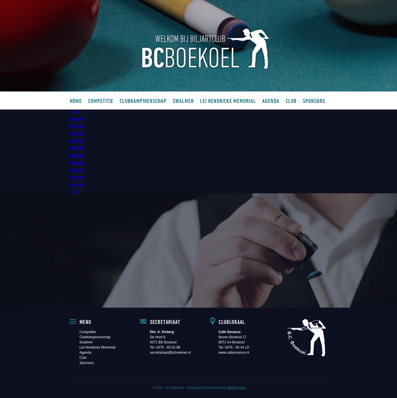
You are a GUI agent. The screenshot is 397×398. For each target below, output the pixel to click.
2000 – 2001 (77, 155)
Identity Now (236, 388)
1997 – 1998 (77, 177)
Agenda (270, 100)
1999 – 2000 (77, 163)
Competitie (100, 100)
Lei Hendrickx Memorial (228, 100)
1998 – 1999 (77, 170)
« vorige (75, 111)
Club (291, 100)
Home (76, 100)
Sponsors (314, 100)
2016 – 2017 (77, 141)
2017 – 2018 (77, 119)
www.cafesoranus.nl (234, 353)
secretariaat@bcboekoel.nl (170, 353)
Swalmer (183, 100)
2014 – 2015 (77, 148)
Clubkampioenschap (143, 100)
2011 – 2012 (77, 133)
